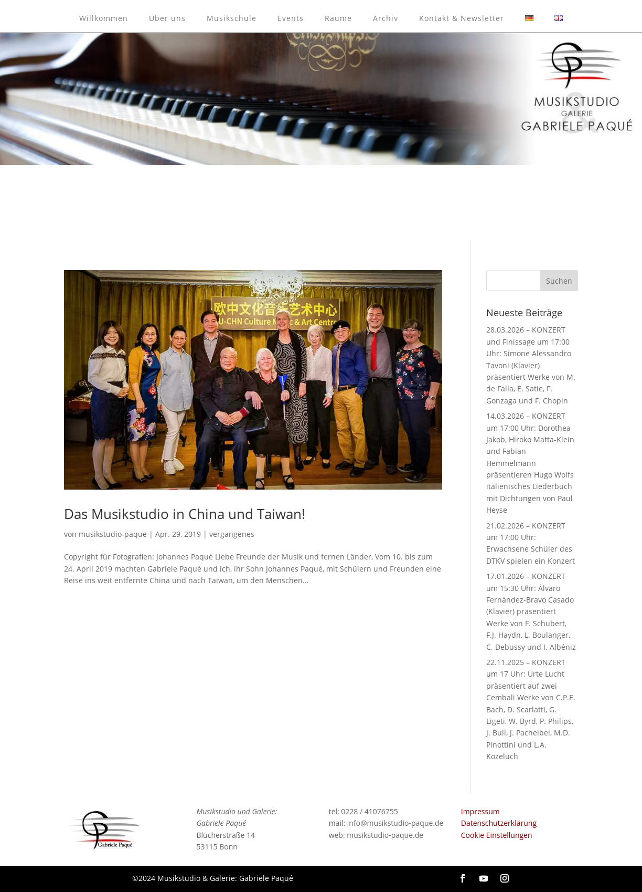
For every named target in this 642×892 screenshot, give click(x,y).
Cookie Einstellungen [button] (496, 835)
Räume (338, 18)
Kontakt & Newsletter (461, 18)
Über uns (167, 18)
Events (290, 18)
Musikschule (231, 18)
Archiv (385, 18)
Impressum (480, 811)
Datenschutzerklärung (499, 823)
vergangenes (231, 534)
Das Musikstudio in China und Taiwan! (184, 513)
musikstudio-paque (113, 534)
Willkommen (103, 18)
